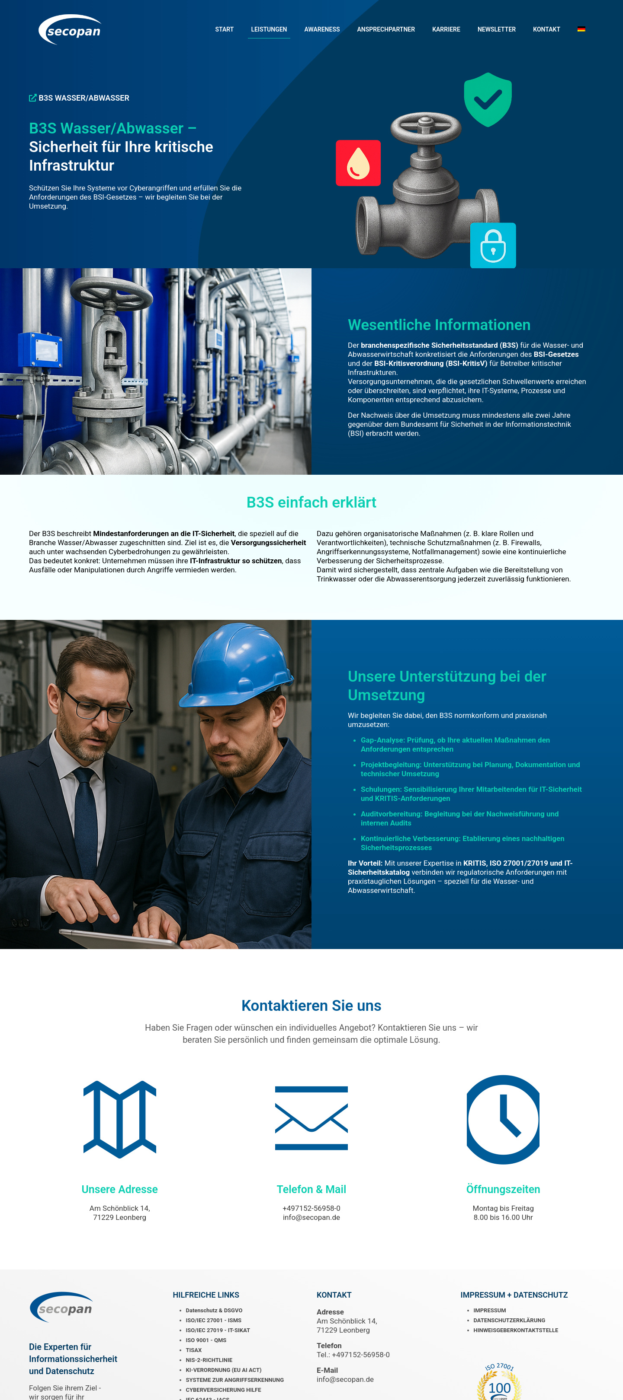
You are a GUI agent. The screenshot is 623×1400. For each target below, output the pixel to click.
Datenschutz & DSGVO (214, 1311)
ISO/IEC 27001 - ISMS (214, 1321)
